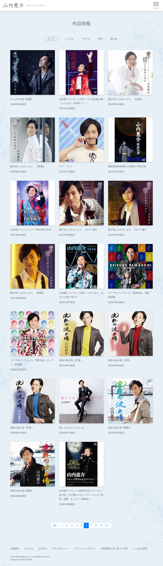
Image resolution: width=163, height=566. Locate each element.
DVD (100, 39)
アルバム (85, 39)
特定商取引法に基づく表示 (114, 548)
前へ (55, 525)
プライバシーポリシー (84, 548)
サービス (28, 548)
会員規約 (14, 548)
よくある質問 (140, 548)
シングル (69, 39)
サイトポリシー (60, 548)
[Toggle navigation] (156, 5)
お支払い (42, 548)
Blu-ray (113, 39)
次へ (107, 525)
